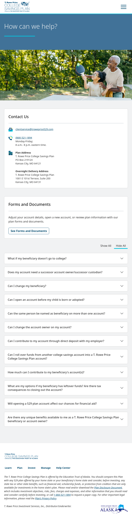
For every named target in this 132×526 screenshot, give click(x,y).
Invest (31, 467)
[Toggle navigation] (123, 7)
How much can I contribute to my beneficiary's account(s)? (46, 372)
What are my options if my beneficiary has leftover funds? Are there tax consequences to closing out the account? (54, 388)
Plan (19, 467)
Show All (105, 246)
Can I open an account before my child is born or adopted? (46, 300)
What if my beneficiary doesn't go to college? (37, 258)
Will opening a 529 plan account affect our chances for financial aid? (52, 403)
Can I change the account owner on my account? (39, 327)
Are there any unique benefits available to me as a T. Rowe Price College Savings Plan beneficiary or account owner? (63, 419)
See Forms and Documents (29, 231)
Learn (8, 467)
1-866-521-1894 (62, 494)
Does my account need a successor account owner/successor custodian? (55, 272)
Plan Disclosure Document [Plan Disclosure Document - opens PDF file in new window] (108, 487)
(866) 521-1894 (23, 137)
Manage (46, 467)
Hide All (121, 246)
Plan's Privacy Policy (45, 498)
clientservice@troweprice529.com (34, 129)
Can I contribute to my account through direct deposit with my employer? (56, 341)
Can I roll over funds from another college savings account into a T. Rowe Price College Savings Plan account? (59, 356)
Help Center (63, 467)
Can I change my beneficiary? (27, 286)
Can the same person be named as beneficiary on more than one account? (56, 313)
